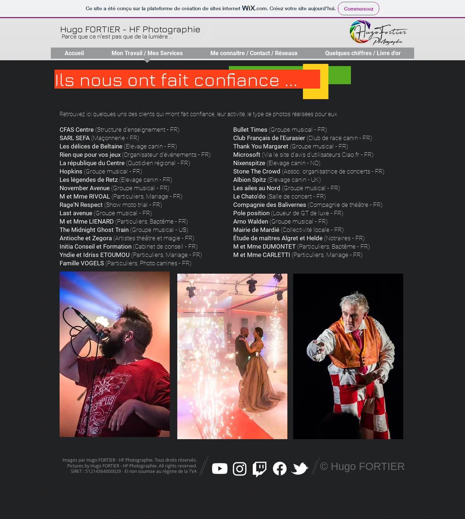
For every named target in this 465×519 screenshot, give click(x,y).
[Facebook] (280, 468)
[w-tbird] (300, 468)
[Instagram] (240, 468)
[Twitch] (260, 468)
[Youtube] (220, 468)
